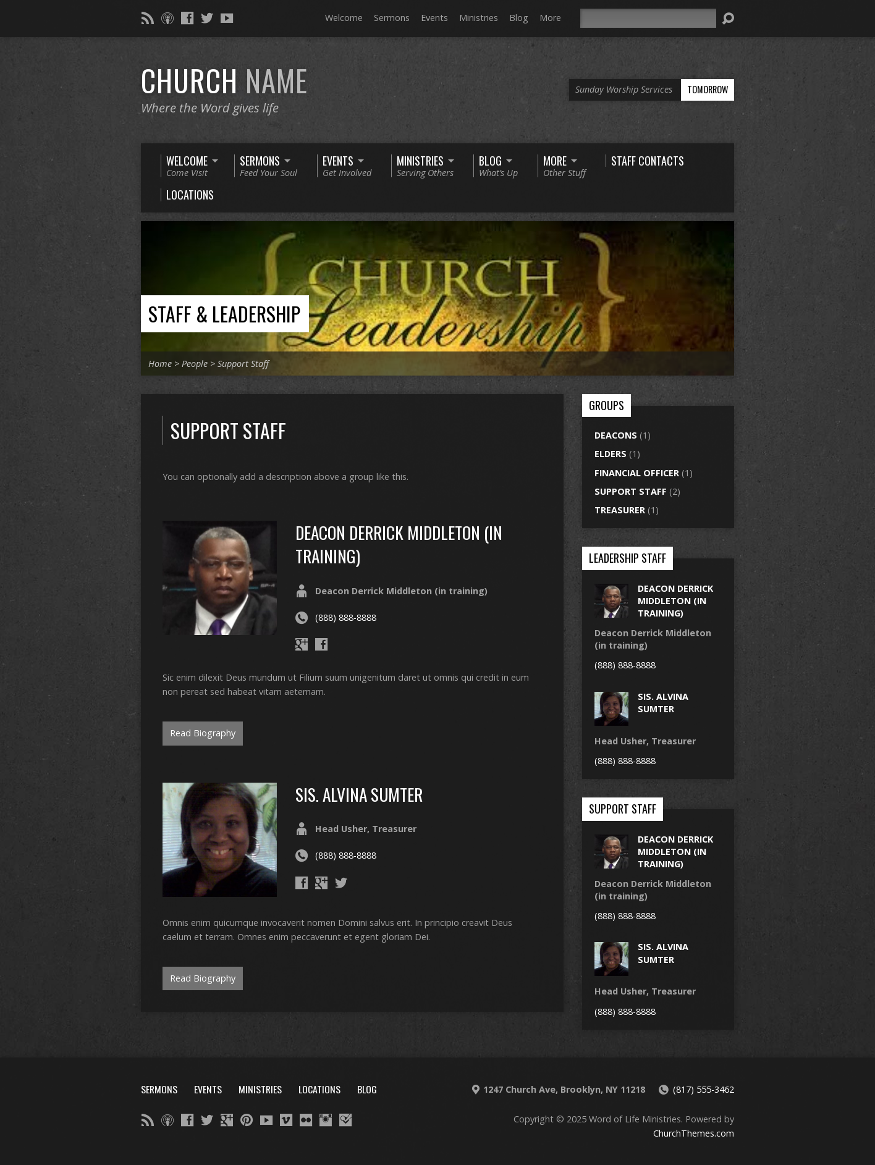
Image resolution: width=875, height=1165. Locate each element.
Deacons (615, 435)
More (550, 17)
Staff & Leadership (224, 313)
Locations (319, 1089)
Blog (518, 17)
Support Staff (243, 363)
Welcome (344, 17)
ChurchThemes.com (693, 1133)
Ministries (478, 17)
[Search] (648, 18)
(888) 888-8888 (345, 617)
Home (160, 363)
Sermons (392, 17)
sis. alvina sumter (359, 794)
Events (434, 17)
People (195, 363)
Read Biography (202, 733)
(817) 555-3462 (703, 1089)
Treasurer (619, 510)
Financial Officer (636, 473)
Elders (610, 454)
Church (224, 80)
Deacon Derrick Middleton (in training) (398, 543)
